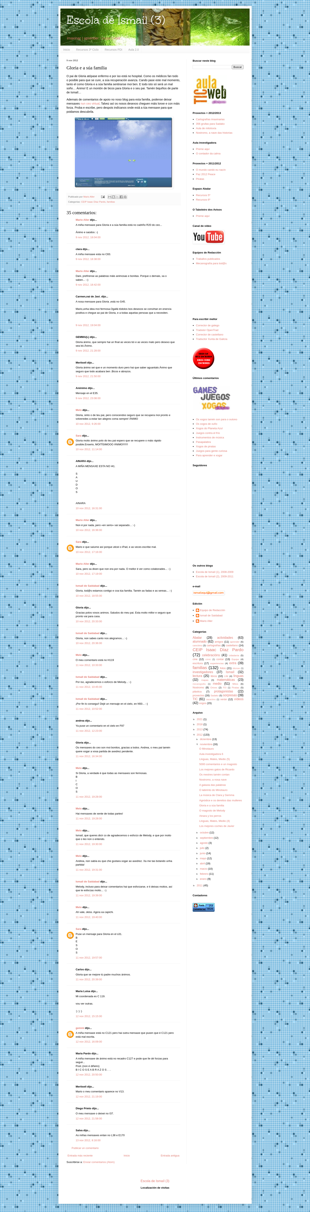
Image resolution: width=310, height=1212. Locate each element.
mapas (204, 680)
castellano (232, 645)
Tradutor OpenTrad (207, 330)
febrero (204, 873)
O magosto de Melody (212, 810)
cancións (197, 645)
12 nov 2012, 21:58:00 (89, 1118)
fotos (223, 668)
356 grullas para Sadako (210, 123)
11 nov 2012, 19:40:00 (89, 917)
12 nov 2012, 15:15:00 (89, 1016)
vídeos (238, 699)
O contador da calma (208, 153)
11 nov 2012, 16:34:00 (89, 756)
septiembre (207, 837)
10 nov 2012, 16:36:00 (89, 530)
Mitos (235, 683)
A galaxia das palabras (212, 784)
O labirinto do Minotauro (213, 790)
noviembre (206, 744)
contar (220, 659)
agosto (204, 842)
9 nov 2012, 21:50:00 (88, 376)
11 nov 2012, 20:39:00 (89, 979)
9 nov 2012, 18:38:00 (88, 259)
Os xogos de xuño (206, 423)
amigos (219, 641)
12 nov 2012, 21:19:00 (89, 1096)
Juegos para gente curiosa (211, 450)
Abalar (197, 637)
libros (214, 676)
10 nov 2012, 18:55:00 (89, 595)
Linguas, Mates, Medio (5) (214, 759)
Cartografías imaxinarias (210, 119)
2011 (200, 885)
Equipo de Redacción (212, 610)
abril (203, 863)
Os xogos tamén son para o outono (216, 419)
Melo (79, 410)
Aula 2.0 (133, 49)
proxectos (198, 695)
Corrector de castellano (209, 334)
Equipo (235, 659)
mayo (203, 858)
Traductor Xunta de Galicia (211, 339)
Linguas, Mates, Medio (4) (214, 820)
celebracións (211, 655)
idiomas (236, 668)
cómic (208, 659)
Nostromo (198, 687)
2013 (200, 729)
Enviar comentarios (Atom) (99, 1162)
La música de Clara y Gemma (216, 795)
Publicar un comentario (85, 1148)
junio (203, 853)
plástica (197, 691)
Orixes (213, 687)
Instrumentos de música (210, 437)
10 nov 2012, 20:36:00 (89, 643)
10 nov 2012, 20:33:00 (89, 621)
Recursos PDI (113, 49)
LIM (226, 676)
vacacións (211, 699)
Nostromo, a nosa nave (212, 779)
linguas (238, 676)
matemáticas (226, 679)
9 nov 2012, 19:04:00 (88, 325)
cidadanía (234, 655)
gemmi (80, 1028)
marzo (204, 868)
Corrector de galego (207, 325)
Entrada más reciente (80, 1155)
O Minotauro (206, 748)
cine (195, 659)
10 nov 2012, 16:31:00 (89, 508)
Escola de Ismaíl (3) (116, 20)
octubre (205, 832)
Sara (78, 435)
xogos (202, 703)
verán (223, 699)
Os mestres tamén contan (214, 774)
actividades (225, 637)
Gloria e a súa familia (211, 805)
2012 (200, 734)
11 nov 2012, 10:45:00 (89, 686)
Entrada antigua (170, 1155)
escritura (198, 663)
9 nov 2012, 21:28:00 (88, 350)
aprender (235, 641)
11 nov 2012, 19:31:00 (89, 869)
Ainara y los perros (210, 815)
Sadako (215, 695)
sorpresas (230, 695)
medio (217, 683)
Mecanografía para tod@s (211, 263)
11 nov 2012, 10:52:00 (89, 708)
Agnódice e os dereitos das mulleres (220, 800)
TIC (195, 699)
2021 (200, 719)
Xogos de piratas (206, 446)
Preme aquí (203, 149)
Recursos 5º (203, 195)
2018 (200, 724)
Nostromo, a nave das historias (214, 132)
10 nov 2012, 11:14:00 (89, 449)
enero (203, 878)
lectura (197, 676)
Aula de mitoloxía (206, 128)
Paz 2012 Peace (205, 174)
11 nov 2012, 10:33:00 (89, 665)
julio (202, 847)
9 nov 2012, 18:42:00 (88, 284)
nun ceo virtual (90, 103)
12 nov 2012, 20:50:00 (89, 1074)
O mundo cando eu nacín (211, 169)
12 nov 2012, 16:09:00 (89, 1041)
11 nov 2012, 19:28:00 (89, 796)
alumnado (200, 641)
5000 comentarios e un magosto (218, 764)
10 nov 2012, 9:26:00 (88, 423)
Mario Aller (82, 219)
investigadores (203, 672)
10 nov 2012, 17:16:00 (89, 552)
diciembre (206, 739)
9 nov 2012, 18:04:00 (88, 237)
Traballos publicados (208, 258)
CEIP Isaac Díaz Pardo (93, 201)
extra (232, 663)
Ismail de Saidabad (87, 585)
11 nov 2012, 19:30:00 (89, 844)
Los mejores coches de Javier (216, 826)
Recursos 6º (203, 199)
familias (111, 201)
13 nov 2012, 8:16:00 (88, 1140)
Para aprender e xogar (209, 455)
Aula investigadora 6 (211, 754)
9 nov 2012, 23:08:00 (88, 398)
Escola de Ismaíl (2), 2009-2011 (214, 576)
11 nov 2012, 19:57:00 (89, 957)
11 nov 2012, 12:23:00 (89, 730)
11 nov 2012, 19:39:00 (89, 895)
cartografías (214, 645)
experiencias (217, 663)
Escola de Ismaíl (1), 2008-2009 (214, 571)
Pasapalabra (203, 441)
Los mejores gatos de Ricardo (216, 769)
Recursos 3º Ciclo (87, 49)
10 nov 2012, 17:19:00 (89, 573)
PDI (224, 688)
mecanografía (199, 684)
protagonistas (223, 691)
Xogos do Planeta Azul (209, 428)
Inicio (66, 49)
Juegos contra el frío (208, 433)
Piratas (200, 178)
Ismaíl (230, 672)
